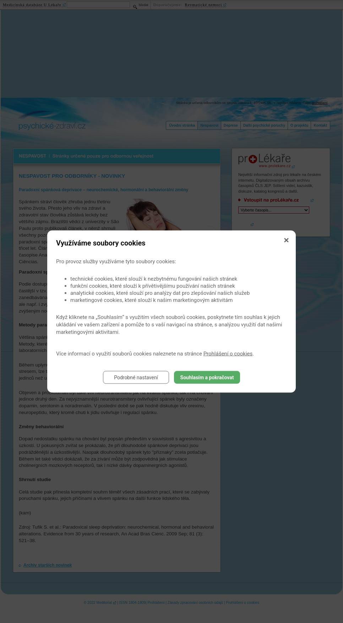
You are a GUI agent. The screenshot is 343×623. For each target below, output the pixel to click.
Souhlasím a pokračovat (207, 377)
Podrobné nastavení (136, 377)
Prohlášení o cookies (228, 354)
